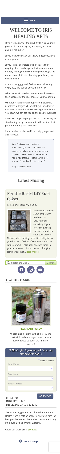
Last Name (30, 374)
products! (32, 430)
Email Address (30, 384)
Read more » (33, 252)
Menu (30, 20)
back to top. (29, 441)
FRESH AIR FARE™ (31, 329)
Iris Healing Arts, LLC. (30, 8)
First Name (30, 364)
